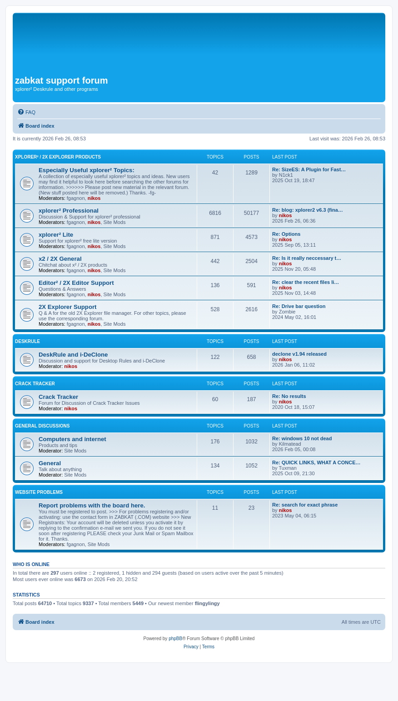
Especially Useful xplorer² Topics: (86, 170)
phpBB (175, 638)
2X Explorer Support (68, 306)
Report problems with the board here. (92, 505)
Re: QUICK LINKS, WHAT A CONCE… (316, 462)
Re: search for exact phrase (305, 504)
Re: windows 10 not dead (302, 438)
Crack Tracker (35, 383)
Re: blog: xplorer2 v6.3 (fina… (307, 210)
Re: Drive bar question (298, 306)
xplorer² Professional (69, 210)
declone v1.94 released (299, 354)
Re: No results (289, 396)
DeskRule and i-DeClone (73, 354)
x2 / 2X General (60, 258)
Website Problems (39, 492)
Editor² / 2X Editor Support (76, 282)
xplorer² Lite (56, 234)
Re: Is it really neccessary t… (306, 258)
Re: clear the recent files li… (305, 282)
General (50, 463)
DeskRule (27, 341)
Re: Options (286, 234)
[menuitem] (26, 112)
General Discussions (42, 425)
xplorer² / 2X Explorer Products (58, 156)
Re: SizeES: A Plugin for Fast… (309, 169)
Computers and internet (72, 439)
